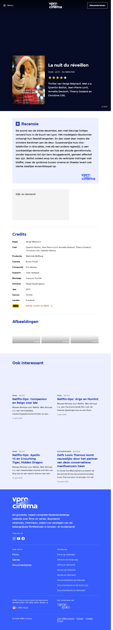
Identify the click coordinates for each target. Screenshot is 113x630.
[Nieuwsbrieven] (97, 5)
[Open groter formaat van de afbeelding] (26, 335)
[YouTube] (18, 538)
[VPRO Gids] (63, 606)
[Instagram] (14, 538)
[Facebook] (23, 538)
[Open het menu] (8, 5)
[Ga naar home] (55, 5)
